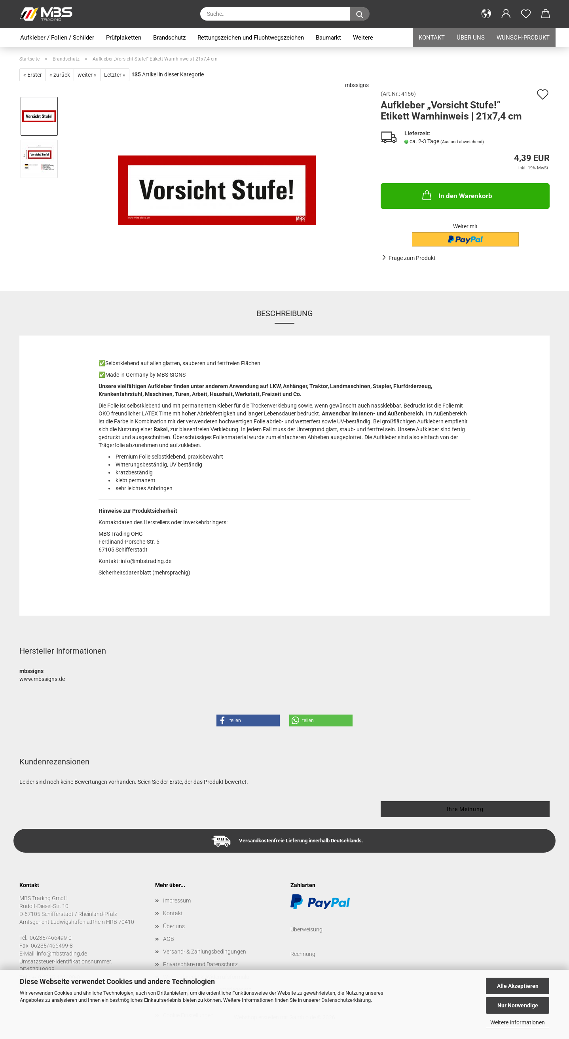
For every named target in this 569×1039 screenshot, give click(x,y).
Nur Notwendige (517, 1005)
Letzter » (114, 75)
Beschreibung (284, 313)
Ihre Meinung (465, 809)
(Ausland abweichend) (462, 141)
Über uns (471, 37)
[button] (486, 14)
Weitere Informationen (517, 1022)
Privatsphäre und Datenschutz (200, 964)
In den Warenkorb (456, 195)
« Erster (32, 75)
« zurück (59, 75)
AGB (168, 939)
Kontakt (432, 37)
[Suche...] (360, 14)
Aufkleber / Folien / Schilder (57, 37)
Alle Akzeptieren (518, 986)
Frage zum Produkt (412, 258)
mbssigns (357, 85)
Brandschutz (169, 37)
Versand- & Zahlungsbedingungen (204, 951)
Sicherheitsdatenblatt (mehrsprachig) (144, 572)
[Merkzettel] (526, 14)
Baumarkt (328, 37)
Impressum (177, 900)
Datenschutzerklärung (346, 1000)
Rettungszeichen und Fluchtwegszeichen (250, 37)
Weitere (363, 37)
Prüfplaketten (123, 37)
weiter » (87, 75)
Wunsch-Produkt (523, 37)
